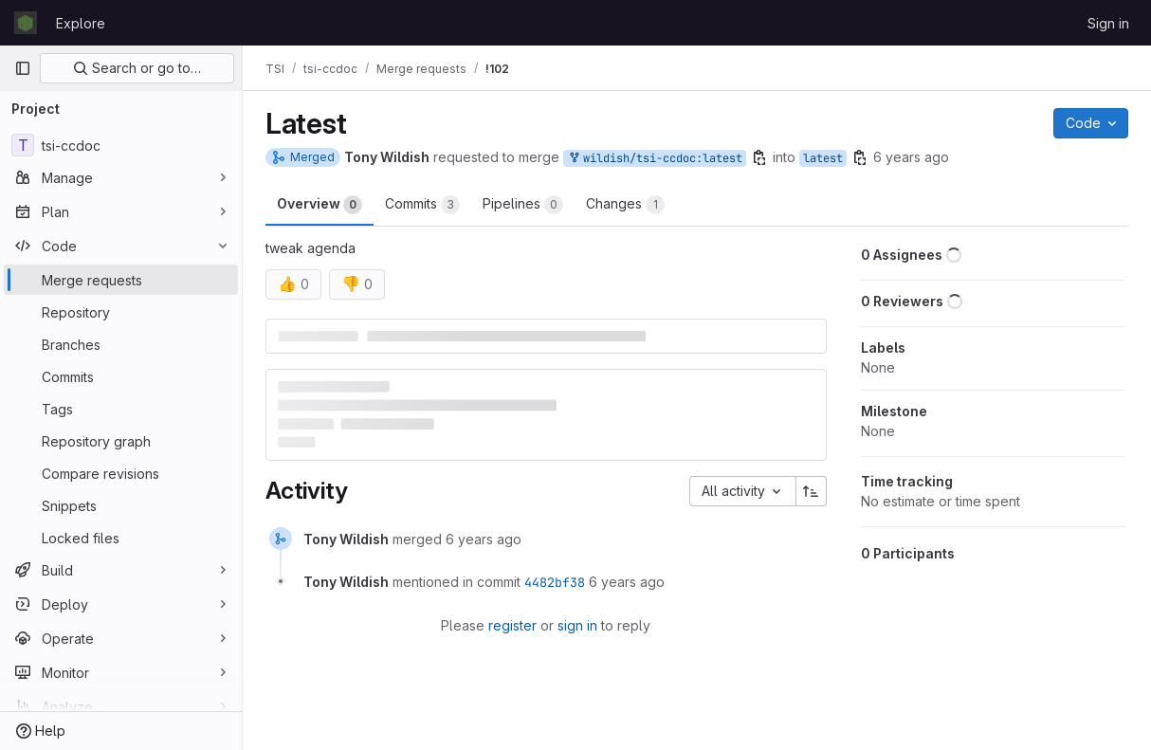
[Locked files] (121, 537)
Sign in (1108, 23)
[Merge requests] (121, 280)
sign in (577, 625)
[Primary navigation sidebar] (23, 68)
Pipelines (523, 204)
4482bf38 (554, 582)
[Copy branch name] (759, 157)
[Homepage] (25, 23)
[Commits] (121, 376)
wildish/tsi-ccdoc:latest (654, 159)
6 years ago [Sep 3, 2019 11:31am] (911, 157)
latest (823, 158)
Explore (80, 23)
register (512, 625)
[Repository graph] (121, 441)
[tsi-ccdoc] (121, 145)
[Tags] (121, 408)
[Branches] (121, 344)
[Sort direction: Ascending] (811, 491)
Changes (625, 204)
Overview (319, 204)
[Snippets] (121, 505)
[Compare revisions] (121, 473)
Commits (422, 204)
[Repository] (121, 312)
